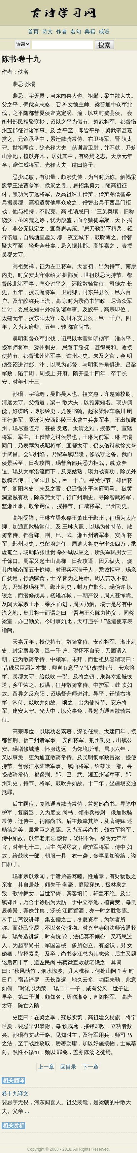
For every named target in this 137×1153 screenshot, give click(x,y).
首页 (33, 31)
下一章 (90, 1067)
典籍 (89, 31)
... (27, 1111)
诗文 (47, 31)
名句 (75, 31)
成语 (104, 31)
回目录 (68, 1067)
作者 (61, 31)
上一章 (46, 1067)
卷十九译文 (15, 1093)
